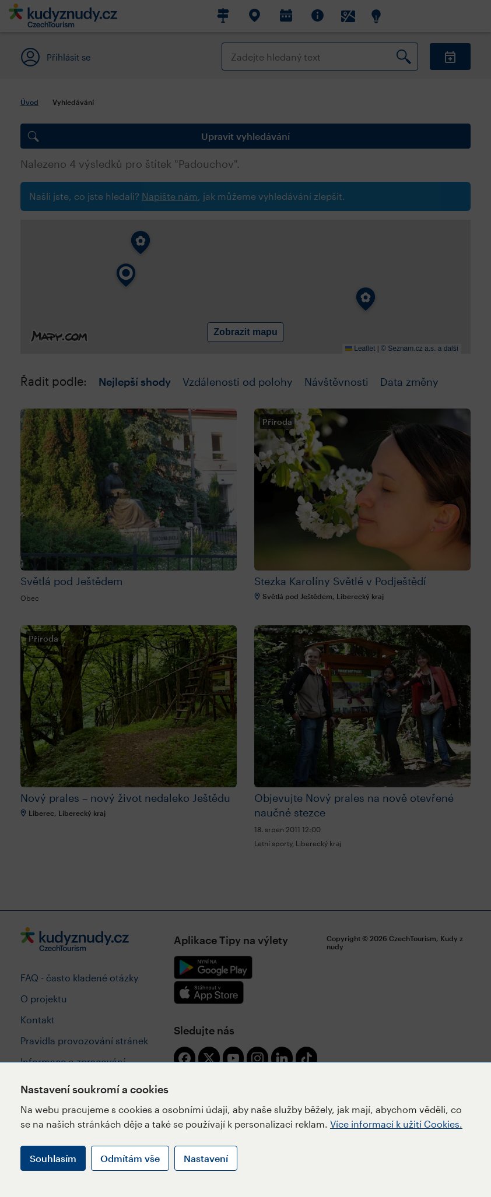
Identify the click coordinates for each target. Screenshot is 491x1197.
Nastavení (206, 1158)
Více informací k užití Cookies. (396, 1123)
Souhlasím (53, 1158)
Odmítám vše (130, 1158)
